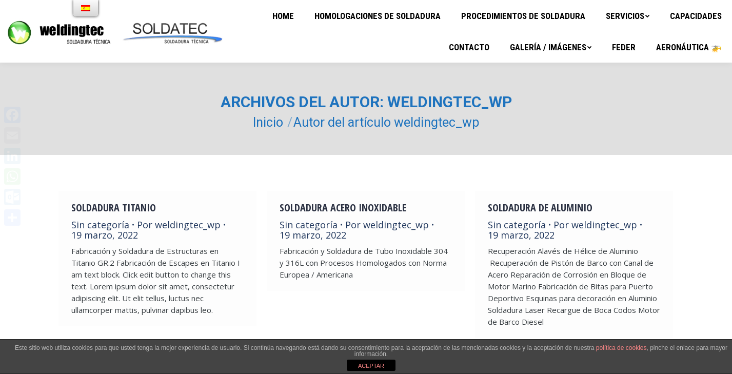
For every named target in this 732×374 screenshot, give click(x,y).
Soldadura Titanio (113, 207)
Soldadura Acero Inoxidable (343, 207)
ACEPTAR (371, 366)
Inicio (268, 122)
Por (179, 225)
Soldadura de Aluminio (540, 207)
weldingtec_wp (449, 102)
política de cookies (621, 347)
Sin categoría (100, 225)
